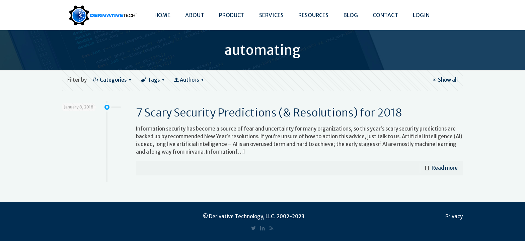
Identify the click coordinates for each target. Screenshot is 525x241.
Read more (445, 168)
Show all (444, 80)
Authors (189, 80)
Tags (153, 80)
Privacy (454, 216)
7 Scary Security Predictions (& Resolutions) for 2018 (269, 112)
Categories (113, 80)
